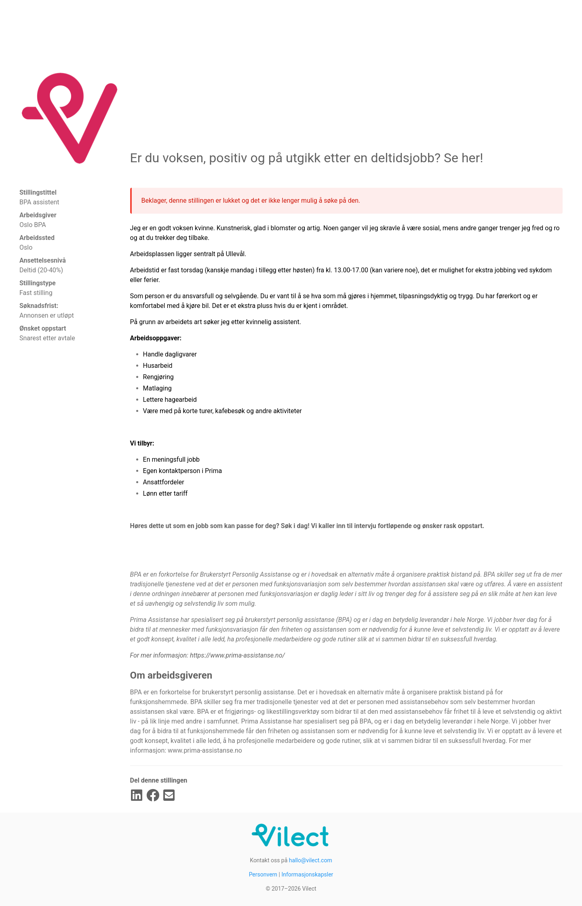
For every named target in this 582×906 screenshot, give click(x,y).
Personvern (263, 874)
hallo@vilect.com (310, 860)
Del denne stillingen (159, 780)
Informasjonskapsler (307, 874)
